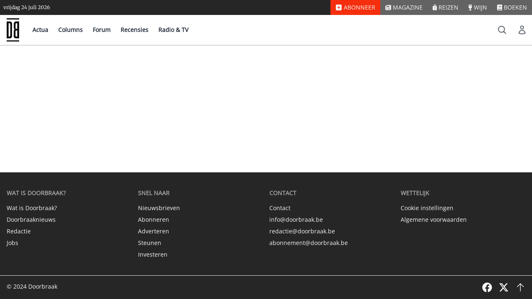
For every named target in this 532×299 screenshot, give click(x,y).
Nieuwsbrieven (159, 208)
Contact (280, 208)
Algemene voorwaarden (434, 219)
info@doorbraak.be (296, 219)
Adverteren (153, 231)
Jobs (12, 243)
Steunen (149, 243)
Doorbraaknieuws (31, 219)
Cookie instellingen (427, 208)
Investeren (152, 254)
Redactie (19, 231)
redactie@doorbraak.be (302, 231)
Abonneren (153, 219)
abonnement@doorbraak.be (308, 243)
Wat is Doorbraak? (32, 208)
